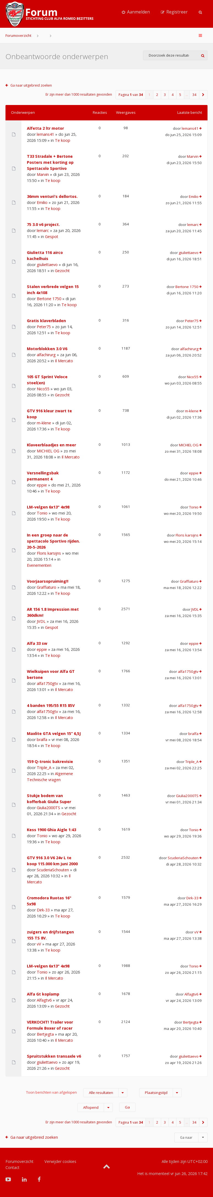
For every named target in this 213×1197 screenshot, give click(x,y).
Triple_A (44, 767)
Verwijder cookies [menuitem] (60, 1161)
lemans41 (45, 134)
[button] (203, 94)
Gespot (51, 236)
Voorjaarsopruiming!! (47, 581)
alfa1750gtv (47, 683)
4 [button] (172, 94)
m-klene (44, 422)
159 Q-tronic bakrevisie (50, 761)
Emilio (42, 202)
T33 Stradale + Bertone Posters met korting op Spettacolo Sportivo (50, 162)
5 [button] (180, 94)
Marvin (43, 174)
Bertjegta (45, 1034)
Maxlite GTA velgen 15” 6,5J (54, 733)
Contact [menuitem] (12, 1167)
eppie (42, 485)
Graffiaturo (46, 587)
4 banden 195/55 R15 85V (51, 705)
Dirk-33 (43, 910)
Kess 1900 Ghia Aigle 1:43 (51, 829)
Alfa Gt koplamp (43, 994)
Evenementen (39, 565)
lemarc (43, 230)
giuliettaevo (47, 264)
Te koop (62, 140)
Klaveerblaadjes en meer (51, 444)
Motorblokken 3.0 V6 (47, 348)
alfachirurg (46, 354)
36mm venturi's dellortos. (52, 196)
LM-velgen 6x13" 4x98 (48, 507)
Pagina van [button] (131, 94)
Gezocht (62, 270)
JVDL (41, 621)
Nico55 (43, 388)
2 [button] (157, 94)
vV (39, 944)
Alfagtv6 (44, 1000)
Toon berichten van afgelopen (76, 1092)
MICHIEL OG (48, 451)
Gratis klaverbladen (46, 320)
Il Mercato (64, 360)
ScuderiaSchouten (53, 869)
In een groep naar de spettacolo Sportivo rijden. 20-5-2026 (53, 541)
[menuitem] (135, 12)
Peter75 (44, 326)
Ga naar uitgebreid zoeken (31, 85)
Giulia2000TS (48, 807)
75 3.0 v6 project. (43, 224)
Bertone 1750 (49, 298)
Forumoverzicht (18, 35)
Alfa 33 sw (37, 643)
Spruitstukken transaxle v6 (54, 1056)
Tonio (42, 513)
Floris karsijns (49, 553)
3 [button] (165, 94)
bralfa (42, 739)
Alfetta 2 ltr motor (45, 128)
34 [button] (194, 94)
